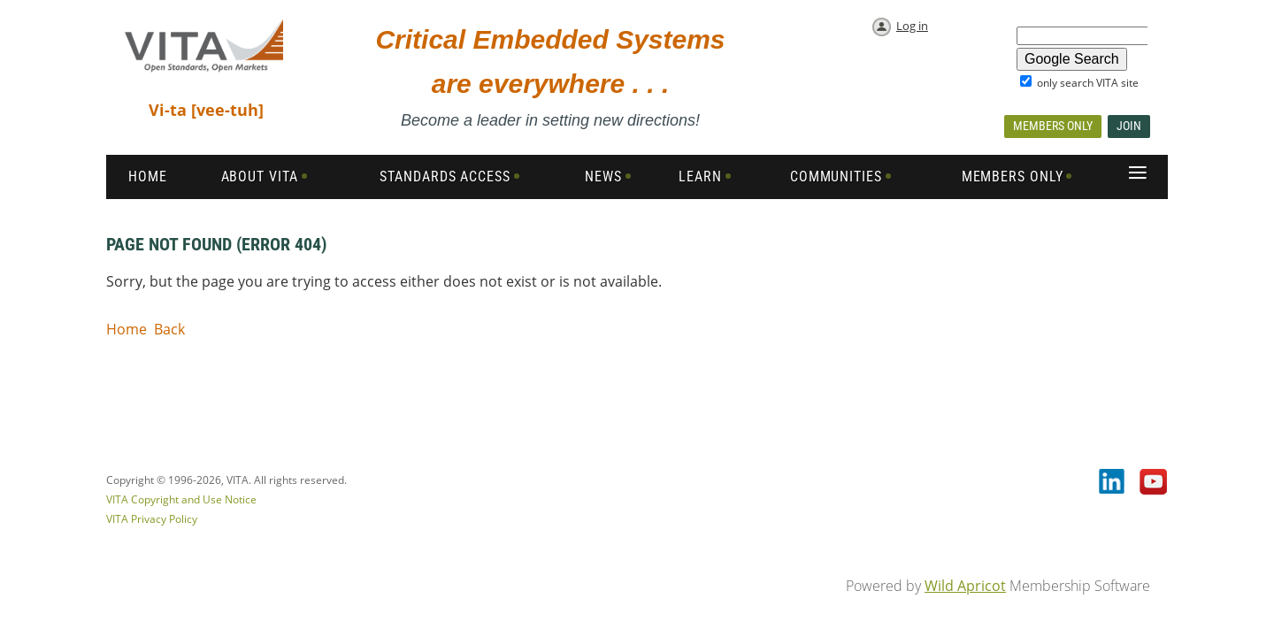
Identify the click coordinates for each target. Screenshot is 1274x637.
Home (126, 329)
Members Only (1053, 126)
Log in (912, 26)
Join (1129, 126)
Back (169, 329)
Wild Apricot (965, 585)
